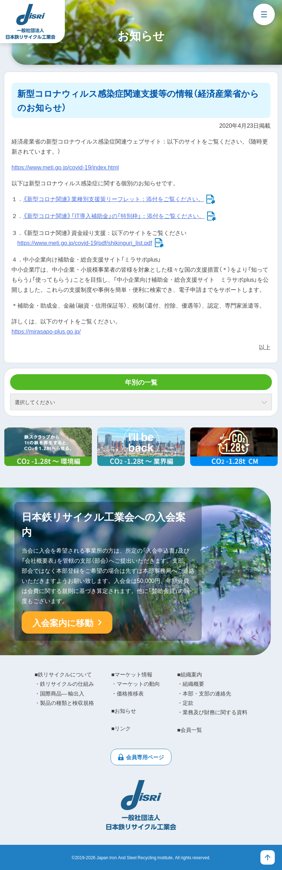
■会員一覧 (189, 730)
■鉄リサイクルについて (63, 674)
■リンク (121, 728)
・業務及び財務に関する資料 (212, 712)
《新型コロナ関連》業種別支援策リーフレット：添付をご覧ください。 (113, 198)
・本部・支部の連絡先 (204, 693)
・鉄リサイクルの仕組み (64, 684)
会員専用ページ (145, 757)
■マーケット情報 (131, 674)
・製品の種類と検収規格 (64, 703)
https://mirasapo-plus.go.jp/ (46, 331)
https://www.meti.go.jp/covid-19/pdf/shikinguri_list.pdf (84, 242)
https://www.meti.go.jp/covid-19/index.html (65, 167)
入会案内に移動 (62, 622)
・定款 (185, 703)
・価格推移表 (127, 693)
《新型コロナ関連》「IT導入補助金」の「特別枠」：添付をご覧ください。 (114, 215)
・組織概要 (190, 684)
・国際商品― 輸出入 (59, 693)
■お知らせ (123, 711)
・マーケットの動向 (135, 684)
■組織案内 (189, 674)
